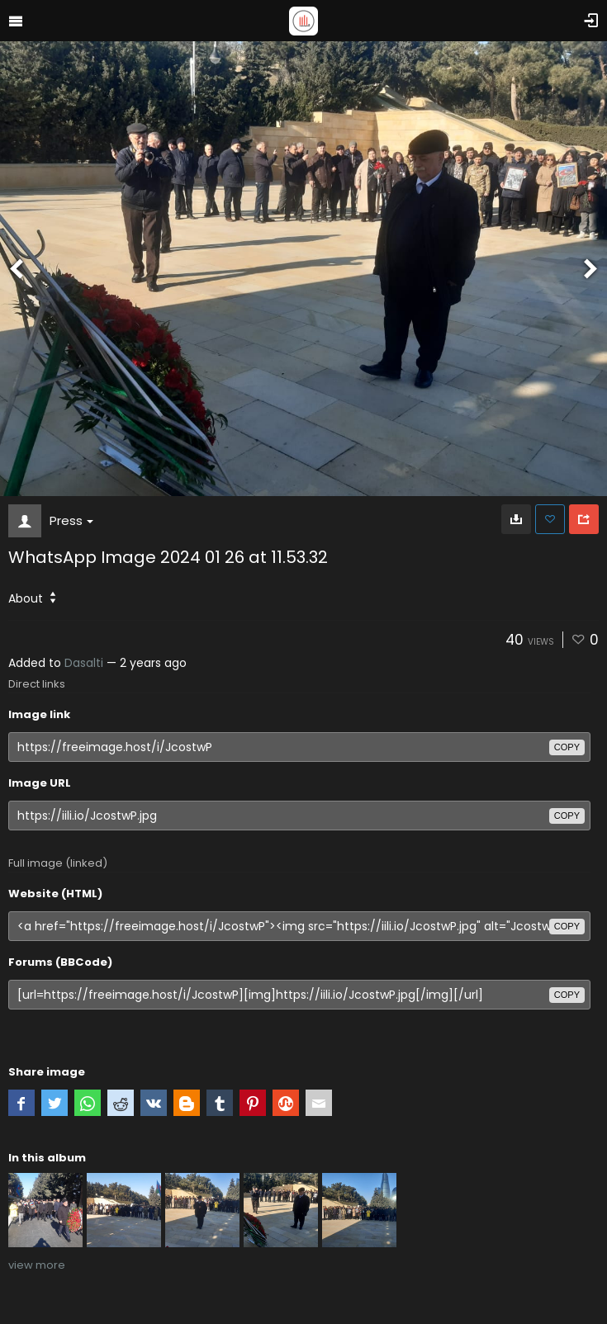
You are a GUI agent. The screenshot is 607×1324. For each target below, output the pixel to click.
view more (36, 1265)
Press (71, 520)
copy (567, 747)
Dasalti (83, 663)
